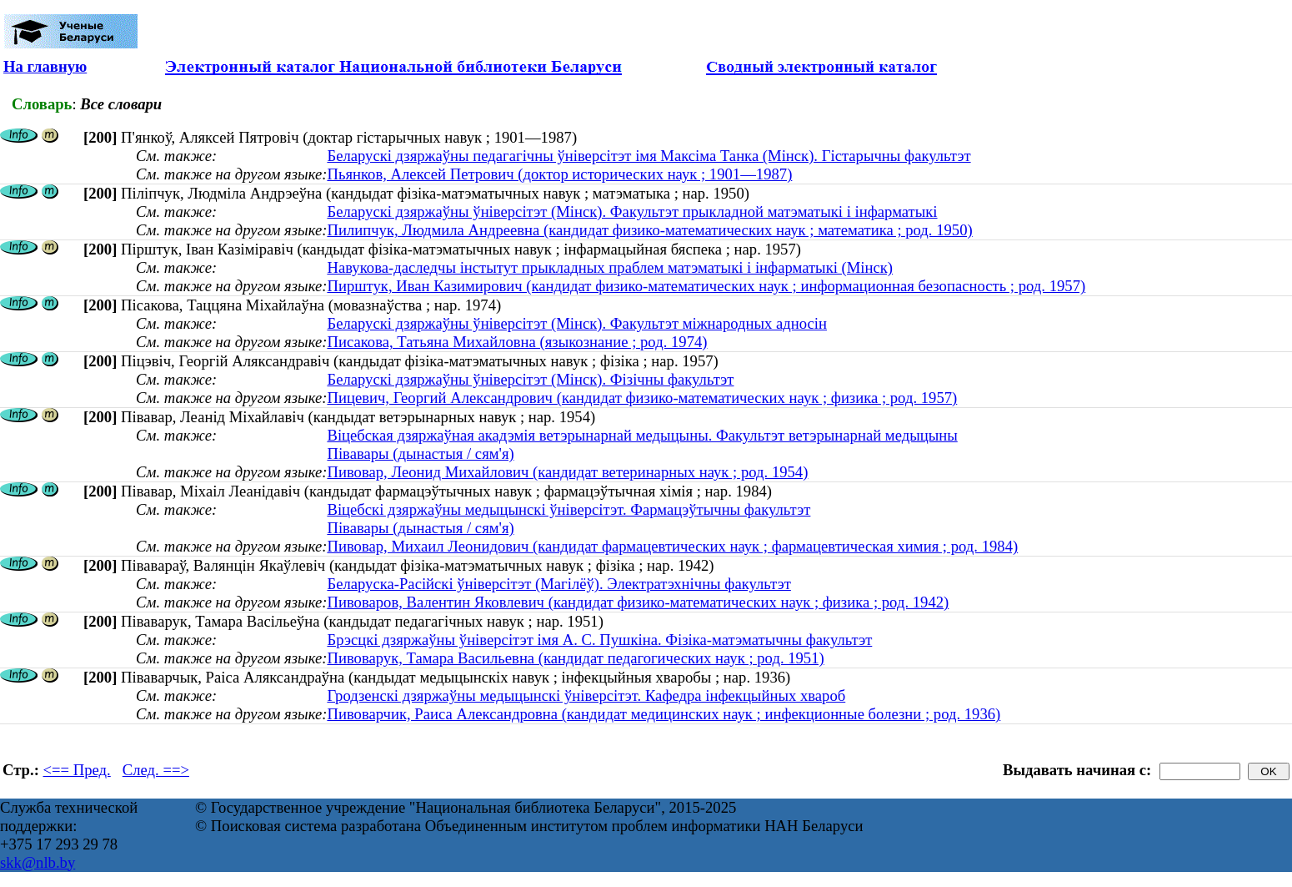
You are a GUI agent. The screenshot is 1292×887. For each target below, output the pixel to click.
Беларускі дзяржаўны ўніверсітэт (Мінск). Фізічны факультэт (530, 379)
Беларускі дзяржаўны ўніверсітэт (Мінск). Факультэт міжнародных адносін (577, 323)
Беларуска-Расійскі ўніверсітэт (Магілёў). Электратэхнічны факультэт (558, 583)
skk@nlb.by (37, 862)
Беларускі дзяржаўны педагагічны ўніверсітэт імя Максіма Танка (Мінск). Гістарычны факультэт (648, 155)
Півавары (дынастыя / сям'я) (420, 453)
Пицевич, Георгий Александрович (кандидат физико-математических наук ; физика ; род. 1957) (642, 397)
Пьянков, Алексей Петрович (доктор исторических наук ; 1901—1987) (559, 174)
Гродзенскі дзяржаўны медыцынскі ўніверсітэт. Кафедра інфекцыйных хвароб (586, 695)
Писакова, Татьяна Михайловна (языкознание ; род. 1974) (517, 341)
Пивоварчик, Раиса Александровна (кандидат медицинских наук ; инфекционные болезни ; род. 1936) (663, 714)
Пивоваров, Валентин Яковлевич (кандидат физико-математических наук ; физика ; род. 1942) (638, 602)
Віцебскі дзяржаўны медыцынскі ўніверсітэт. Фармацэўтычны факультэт (568, 509)
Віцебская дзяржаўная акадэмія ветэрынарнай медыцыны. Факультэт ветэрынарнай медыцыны (642, 435)
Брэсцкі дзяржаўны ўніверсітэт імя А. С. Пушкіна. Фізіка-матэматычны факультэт (599, 639)
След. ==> (156, 770)
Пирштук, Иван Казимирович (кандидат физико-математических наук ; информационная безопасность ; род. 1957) (706, 286)
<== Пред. (77, 770)
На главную (45, 66)
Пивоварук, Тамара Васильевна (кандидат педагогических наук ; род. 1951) (575, 658)
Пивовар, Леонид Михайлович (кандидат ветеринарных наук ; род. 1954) (567, 472)
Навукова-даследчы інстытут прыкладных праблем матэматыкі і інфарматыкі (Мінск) (610, 267)
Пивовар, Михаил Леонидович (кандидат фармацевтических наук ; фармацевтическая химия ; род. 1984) (672, 546)
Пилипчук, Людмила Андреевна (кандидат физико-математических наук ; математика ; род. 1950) (649, 230)
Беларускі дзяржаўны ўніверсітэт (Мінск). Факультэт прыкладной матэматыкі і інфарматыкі (632, 211)
